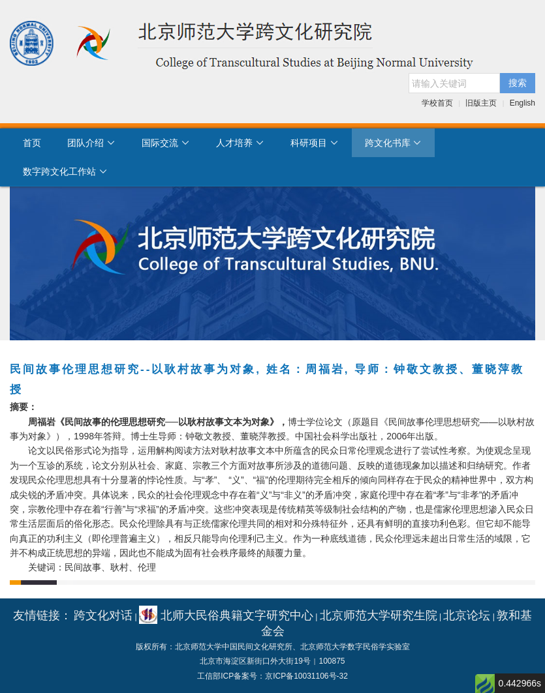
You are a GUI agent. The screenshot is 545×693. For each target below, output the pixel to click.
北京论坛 (466, 615)
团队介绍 (91, 143)
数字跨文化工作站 (65, 171)
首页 (32, 143)
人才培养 (240, 143)
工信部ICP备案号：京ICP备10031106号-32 (272, 676)
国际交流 (166, 143)
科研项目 (314, 143)
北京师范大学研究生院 (378, 615)
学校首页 (437, 103)
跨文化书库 (393, 143)
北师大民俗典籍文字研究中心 (226, 615)
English (522, 103)
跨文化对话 (103, 615)
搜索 (517, 83)
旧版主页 (481, 103)
